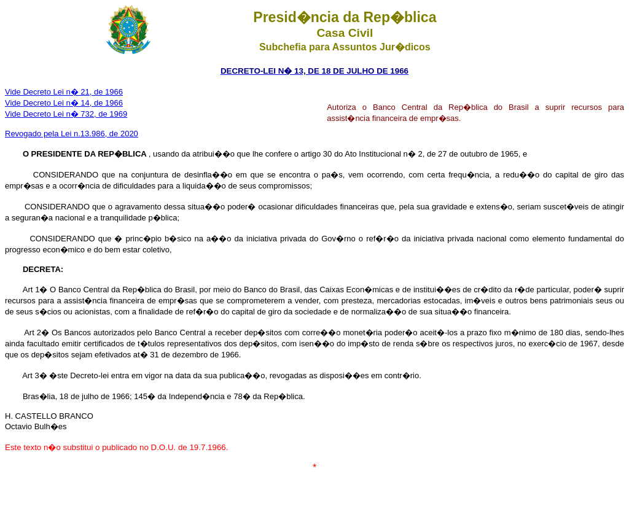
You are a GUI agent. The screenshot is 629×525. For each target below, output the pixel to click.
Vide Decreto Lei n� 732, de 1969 (66, 114)
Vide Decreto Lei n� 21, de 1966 (64, 91)
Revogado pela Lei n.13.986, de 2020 (71, 133)
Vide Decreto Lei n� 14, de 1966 (64, 102)
